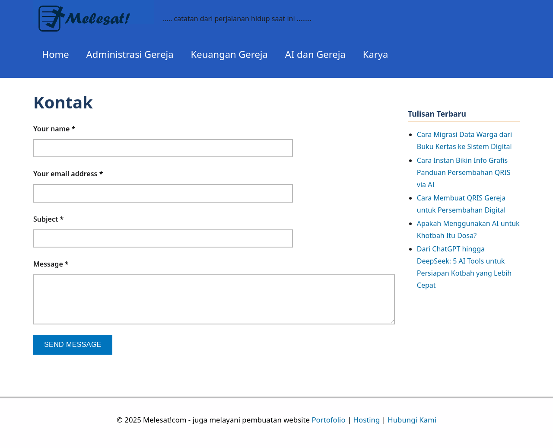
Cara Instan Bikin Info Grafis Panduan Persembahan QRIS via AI (464, 172)
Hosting (366, 420)
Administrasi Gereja (130, 54)
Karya (375, 54)
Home (55, 54)
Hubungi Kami (412, 420)
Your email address (68, 173)
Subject (48, 219)
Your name (54, 128)
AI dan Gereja (315, 54)
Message (51, 264)
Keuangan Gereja (229, 54)
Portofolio (328, 420)
